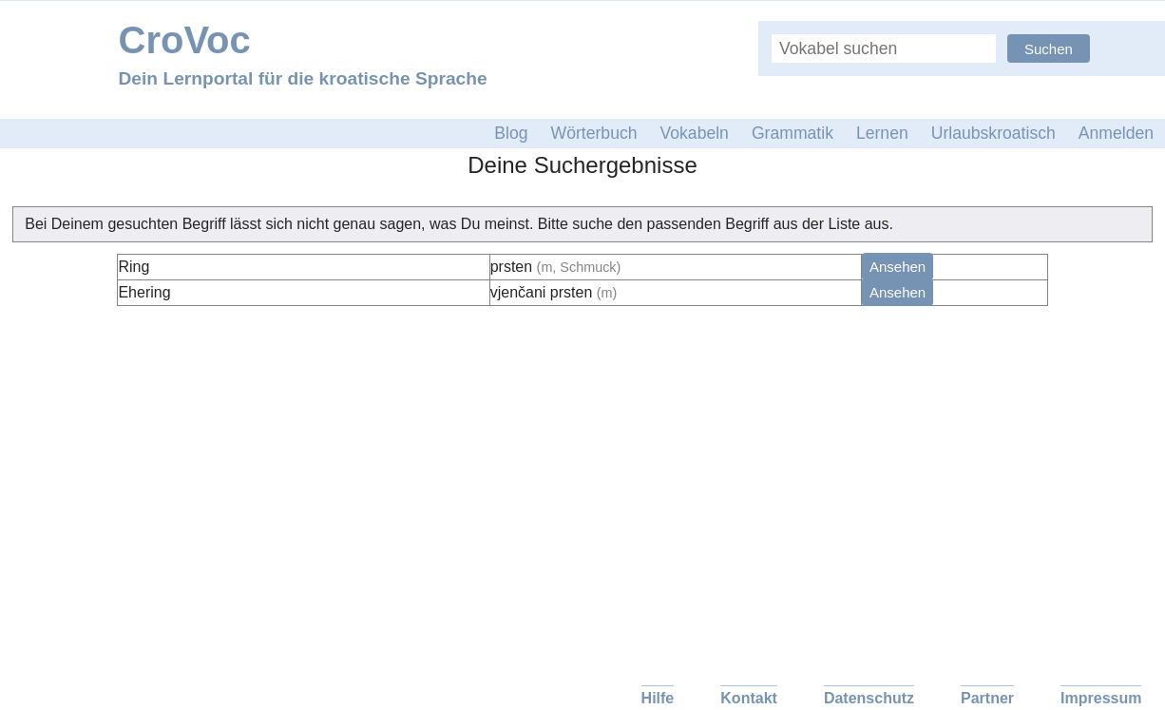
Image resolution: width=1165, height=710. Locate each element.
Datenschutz (869, 698)
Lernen (882, 133)
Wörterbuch (594, 133)
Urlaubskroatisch (993, 133)
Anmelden (1116, 133)
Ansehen (897, 267)
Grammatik (792, 133)
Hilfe (658, 698)
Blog (510, 133)
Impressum (1100, 698)
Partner (987, 698)
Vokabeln (694, 133)
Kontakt (748, 698)
